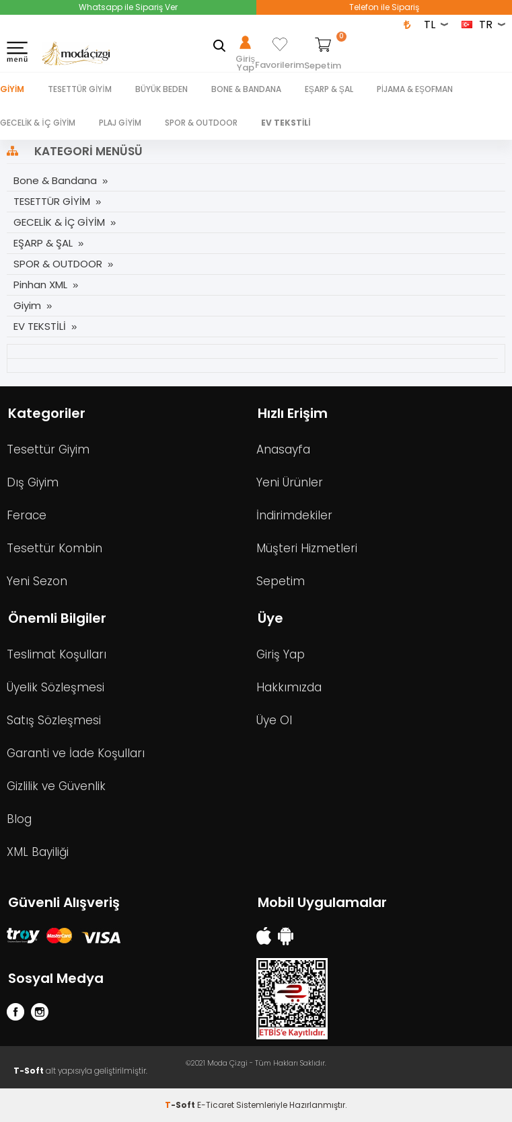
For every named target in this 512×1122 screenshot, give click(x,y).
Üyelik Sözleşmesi (55, 687)
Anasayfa (283, 449)
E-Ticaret (215, 1105)
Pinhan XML (40, 284)
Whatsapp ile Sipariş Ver (128, 7)
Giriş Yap (280, 654)
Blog (19, 819)
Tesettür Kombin (54, 548)
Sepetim (280, 581)
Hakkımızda (289, 687)
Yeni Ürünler (289, 482)
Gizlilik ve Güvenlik (56, 786)
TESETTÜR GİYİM (80, 89)
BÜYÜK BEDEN (161, 89)
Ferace (26, 515)
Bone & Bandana (55, 180)
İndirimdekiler (294, 515)
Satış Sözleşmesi (54, 720)
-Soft (181, 1105)
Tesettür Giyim (48, 449)
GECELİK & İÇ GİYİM (37, 122)
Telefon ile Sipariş (384, 7)
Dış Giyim (33, 482)
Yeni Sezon (37, 581)
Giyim (12, 89)
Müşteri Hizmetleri (306, 548)
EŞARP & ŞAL (329, 89)
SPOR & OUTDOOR (201, 122)
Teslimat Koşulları (56, 654)
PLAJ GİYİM (120, 122)
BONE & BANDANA (246, 89)
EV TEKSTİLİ (286, 122)
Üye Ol (274, 720)
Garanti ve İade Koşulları (76, 753)
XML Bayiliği (38, 852)
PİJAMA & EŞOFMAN (415, 89)
